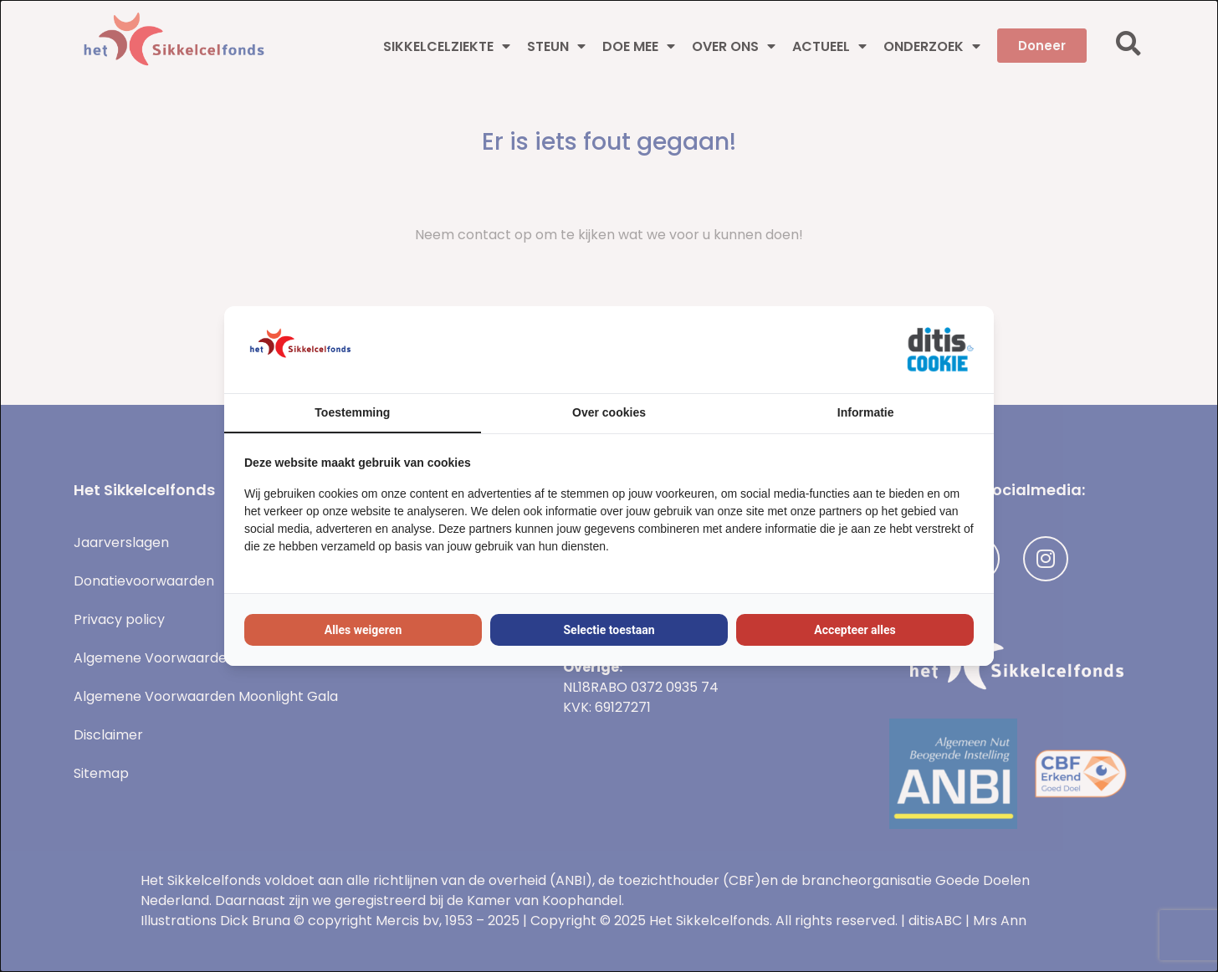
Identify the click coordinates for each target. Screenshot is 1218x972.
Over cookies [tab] (609, 412)
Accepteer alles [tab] (855, 630)
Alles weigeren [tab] (363, 630)
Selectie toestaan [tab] (608, 630)
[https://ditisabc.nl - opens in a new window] (940, 349)
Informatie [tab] (865, 412)
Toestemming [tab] (352, 412)
